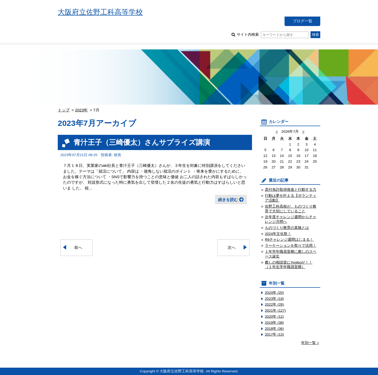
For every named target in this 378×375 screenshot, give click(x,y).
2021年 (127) (275, 310)
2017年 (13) (274, 334)
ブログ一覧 (302, 21)
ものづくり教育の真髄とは (287, 228)
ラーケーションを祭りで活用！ (290, 246)
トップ (64, 110)
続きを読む (228, 199)
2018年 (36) (274, 329)
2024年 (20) (274, 293)
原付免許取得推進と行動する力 (290, 190)
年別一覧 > (310, 343)
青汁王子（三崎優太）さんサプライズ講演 (142, 142)
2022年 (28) (274, 304)
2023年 (81, 110)
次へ (231, 247)
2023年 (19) (274, 299)
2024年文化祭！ (278, 234)
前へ (78, 247)
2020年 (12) (274, 317)
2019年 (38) (274, 323)
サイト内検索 (272, 35)
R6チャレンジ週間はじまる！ (289, 240)
